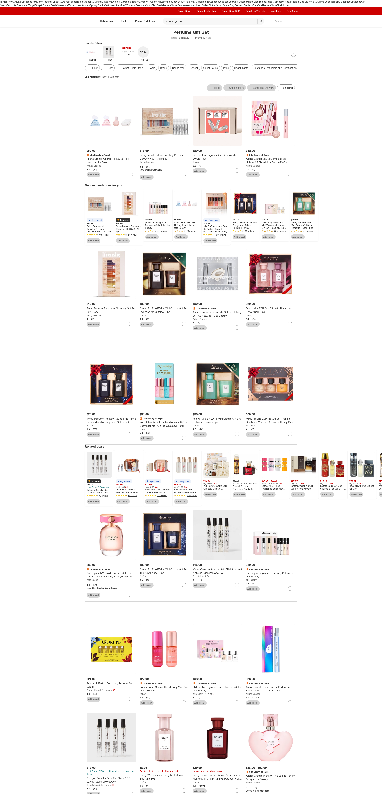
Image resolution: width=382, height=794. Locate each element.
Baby (174, 1)
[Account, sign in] (277, 21)
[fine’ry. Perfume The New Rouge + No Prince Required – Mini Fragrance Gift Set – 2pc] (111, 421)
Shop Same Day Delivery (230, 5)
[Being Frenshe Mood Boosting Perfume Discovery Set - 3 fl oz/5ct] (164, 156)
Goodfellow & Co (201, 577)
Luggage (224, 1)
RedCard (258, 5)
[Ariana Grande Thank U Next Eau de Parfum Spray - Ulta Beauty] (270, 778)
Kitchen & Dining (92, 1)
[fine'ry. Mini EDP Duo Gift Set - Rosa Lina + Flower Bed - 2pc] (270, 310)
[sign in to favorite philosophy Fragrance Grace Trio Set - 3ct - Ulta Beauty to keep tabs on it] (237, 703)
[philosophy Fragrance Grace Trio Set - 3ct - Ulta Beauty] (217, 689)
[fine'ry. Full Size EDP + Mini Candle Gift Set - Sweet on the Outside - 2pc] (164, 310)
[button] (95, 220)
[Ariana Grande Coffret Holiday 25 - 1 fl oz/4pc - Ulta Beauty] (111, 160)
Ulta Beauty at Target (23, 5)
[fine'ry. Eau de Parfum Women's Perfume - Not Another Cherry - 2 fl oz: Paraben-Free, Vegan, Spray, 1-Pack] (217, 777)
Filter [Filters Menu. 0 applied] (92, 68)
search (261, 21)
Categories (107, 21)
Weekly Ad (189, 5)
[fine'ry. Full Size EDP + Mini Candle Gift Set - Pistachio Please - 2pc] (217, 421)
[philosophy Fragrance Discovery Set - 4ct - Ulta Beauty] (270, 575)
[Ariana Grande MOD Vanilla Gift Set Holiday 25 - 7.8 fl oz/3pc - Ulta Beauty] (217, 314)
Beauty (181, 1)
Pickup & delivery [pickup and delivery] (146, 21)
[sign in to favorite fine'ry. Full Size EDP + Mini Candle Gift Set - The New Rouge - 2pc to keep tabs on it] (184, 586)
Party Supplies (342, 1)
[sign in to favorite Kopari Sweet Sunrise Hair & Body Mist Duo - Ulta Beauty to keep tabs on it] (184, 703)
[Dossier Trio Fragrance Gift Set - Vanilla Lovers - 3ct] (217, 156)
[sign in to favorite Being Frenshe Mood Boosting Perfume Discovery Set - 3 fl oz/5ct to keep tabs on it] (184, 177)
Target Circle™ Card (206, 11)
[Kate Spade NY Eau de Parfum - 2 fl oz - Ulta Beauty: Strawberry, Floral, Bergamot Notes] (111, 575)
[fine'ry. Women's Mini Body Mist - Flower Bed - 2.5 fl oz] (164, 777)
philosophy (251, 581)
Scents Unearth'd (95, 691)
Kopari (143, 430)
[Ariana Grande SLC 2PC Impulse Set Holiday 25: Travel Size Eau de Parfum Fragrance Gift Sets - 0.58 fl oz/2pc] (270, 160)
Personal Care (193, 1)
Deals (54, 5)
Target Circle (270, 5)
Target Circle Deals (173, 5)
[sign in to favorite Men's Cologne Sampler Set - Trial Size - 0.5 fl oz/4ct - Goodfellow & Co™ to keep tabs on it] (237, 586)
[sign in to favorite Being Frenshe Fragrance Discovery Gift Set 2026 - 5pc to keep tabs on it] (131, 324)
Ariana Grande (94, 165)
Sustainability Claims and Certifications (276, 67)
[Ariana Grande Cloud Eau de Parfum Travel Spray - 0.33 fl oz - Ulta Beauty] (270, 689)
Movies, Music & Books (294, 1)
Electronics (260, 1)
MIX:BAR (250, 426)
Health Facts (241, 67)
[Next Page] (293, 54)
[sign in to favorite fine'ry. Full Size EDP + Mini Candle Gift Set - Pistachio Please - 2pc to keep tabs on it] (237, 435)
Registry (248, 5)
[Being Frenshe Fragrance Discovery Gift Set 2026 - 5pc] (111, 310)
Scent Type (178, 67)
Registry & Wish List (255, 11)
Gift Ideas (355, 1)
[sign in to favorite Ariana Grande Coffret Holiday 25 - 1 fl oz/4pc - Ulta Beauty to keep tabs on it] (131, 174)
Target (174, 37)
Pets (9, 5)
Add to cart (93, 174)
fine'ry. (143, 315)
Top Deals (157, 5)
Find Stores (283, 5)
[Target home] (89, 21)
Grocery (143, 1)
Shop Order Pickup (205, 5)
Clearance (62, 5)
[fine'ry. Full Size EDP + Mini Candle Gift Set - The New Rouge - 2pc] (164, 572)
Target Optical (43, 5)
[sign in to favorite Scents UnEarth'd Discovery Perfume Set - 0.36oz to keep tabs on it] (131, 700)
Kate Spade (92, 581)
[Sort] (108, 67)
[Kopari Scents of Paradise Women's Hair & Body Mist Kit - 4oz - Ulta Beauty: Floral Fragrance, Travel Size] (164, 425)
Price (226, 67)
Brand (163, 67)
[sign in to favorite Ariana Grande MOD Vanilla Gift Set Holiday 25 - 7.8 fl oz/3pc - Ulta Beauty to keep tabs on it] (237, 327)
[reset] (255, 21)
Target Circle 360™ (231, 11)
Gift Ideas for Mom (31, 1)
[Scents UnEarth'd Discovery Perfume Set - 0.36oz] (111, 686)
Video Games (273, 1)
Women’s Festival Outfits (138, 5)
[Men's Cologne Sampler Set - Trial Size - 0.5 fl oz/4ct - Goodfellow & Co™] (217, 572)
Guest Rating (210, 67)
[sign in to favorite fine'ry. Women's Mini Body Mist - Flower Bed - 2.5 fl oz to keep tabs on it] (184, 791)
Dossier (196, 162)
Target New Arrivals (10, 1)
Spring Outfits (97, 5)
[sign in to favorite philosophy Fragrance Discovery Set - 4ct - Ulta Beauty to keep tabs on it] (290, 589)
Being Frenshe (147, 162)
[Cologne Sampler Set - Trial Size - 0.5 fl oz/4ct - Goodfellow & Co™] (111, 781)
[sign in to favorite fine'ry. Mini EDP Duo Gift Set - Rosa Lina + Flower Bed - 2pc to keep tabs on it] (290, 324)
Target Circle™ (185, 11)
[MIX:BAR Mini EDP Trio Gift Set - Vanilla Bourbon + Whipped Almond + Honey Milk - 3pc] (270, 421)
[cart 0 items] (293, 21)
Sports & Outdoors (239, 1)
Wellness (214, 1)
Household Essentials (160, 1)
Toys (251, 1)
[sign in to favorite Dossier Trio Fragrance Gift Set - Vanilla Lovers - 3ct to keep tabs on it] (237, 170)
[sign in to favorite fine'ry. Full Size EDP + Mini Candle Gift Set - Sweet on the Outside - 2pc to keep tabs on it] (184, 324)
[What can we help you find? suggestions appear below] (213, 21)
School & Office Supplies (320, 1)
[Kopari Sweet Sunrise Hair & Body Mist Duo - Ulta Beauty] (164, 689)
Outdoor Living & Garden (115, 1)
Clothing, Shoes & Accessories (59, 1)
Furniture (134, 1)
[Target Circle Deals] (130, 67)
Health (205, 1)
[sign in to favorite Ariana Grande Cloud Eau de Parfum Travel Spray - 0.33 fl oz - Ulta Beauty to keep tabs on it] (290, 703)
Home (79, 1)
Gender (194, 67)
